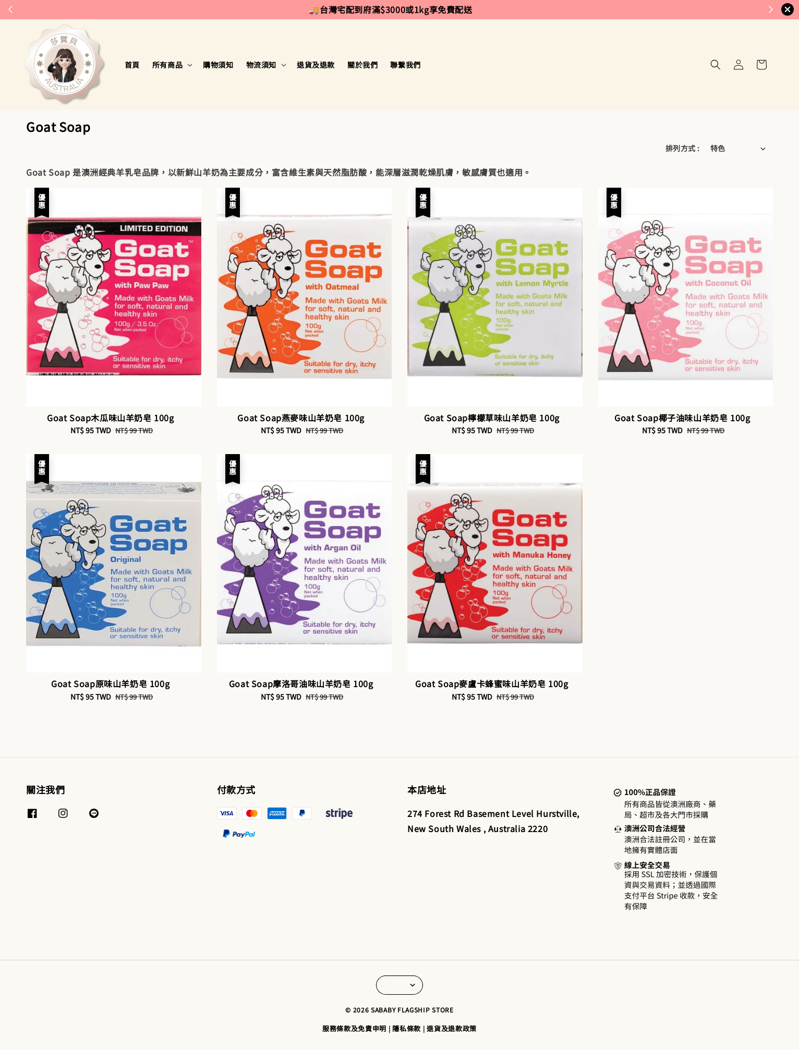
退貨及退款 (316, 64)
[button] (715, 64)
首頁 (132, 64)
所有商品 (167, 64)
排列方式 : (682, 148)
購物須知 (218, 64)
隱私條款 (406, 1028)
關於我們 (362, 64)
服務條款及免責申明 (354, 1028)
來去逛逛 (483, 9)
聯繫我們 (405, 64)
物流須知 (261, 64)
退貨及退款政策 (452, 1028)
